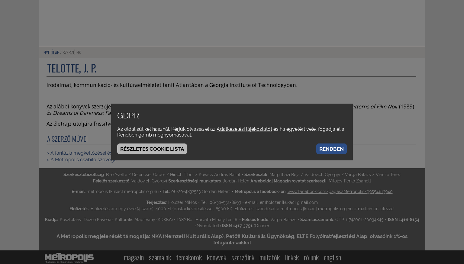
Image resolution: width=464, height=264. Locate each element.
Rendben (331, 149)
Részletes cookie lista (152, 149)
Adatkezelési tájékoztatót (244, 129)
